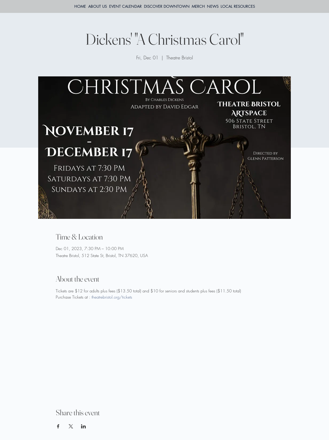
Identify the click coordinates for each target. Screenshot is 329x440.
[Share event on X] (70, 426)
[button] (238, 6)
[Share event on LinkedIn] (83, 426)
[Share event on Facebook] (58, 426)
